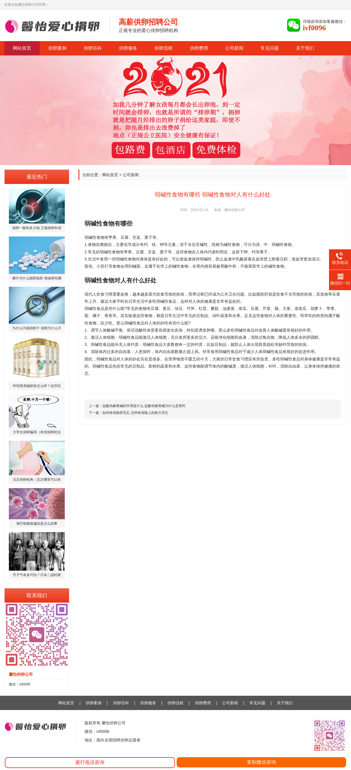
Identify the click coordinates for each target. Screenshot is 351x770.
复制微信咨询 (261, 762)
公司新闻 (234, 48)
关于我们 (305, 48)
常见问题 (270, 48)
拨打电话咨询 (89, 762)
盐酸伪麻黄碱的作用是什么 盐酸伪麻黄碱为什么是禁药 (143, 406)
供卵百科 (93, 48)
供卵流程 (163, 48)
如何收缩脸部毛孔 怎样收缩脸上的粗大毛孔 (135, 413)
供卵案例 (57, 48)
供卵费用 (199, 48)
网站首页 (22, 48)
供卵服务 (128, 48)
